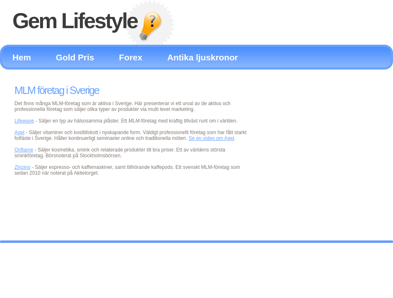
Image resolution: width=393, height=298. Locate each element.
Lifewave (24, 121)
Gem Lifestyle (74, 21)
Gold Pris (75, 57)
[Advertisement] (318, 147)
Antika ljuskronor (202, 57)
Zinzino (22, 167)
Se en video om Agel (211, 138)
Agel (19, 132)
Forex (131, 57)
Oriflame (23, 150)
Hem (21, 57)
